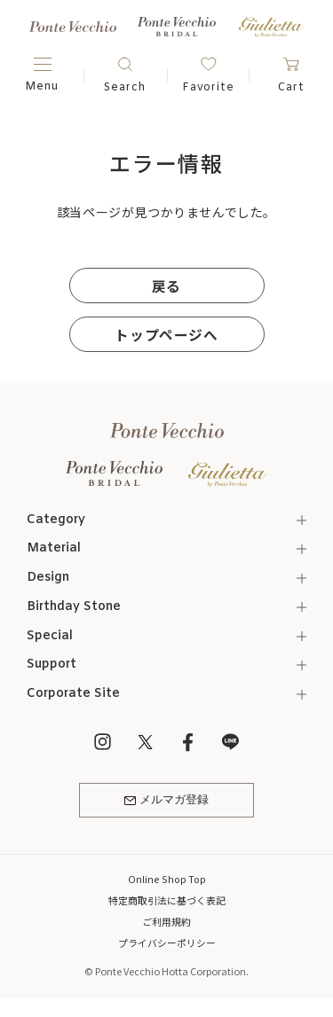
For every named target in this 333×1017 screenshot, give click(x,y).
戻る (166, 284)
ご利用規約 (166, 923)
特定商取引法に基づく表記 (167, 902)
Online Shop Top (167, 880)
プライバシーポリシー (167, 944)
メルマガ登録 (166, 802)
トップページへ (166, 333)
